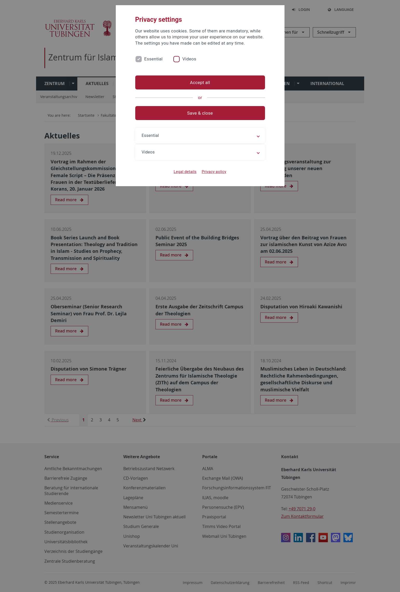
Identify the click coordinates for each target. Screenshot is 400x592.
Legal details (185, 171)
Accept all (200, 82)
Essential (153, 58)
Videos (189, 58)
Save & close (200, 113)
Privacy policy (214, 171)
